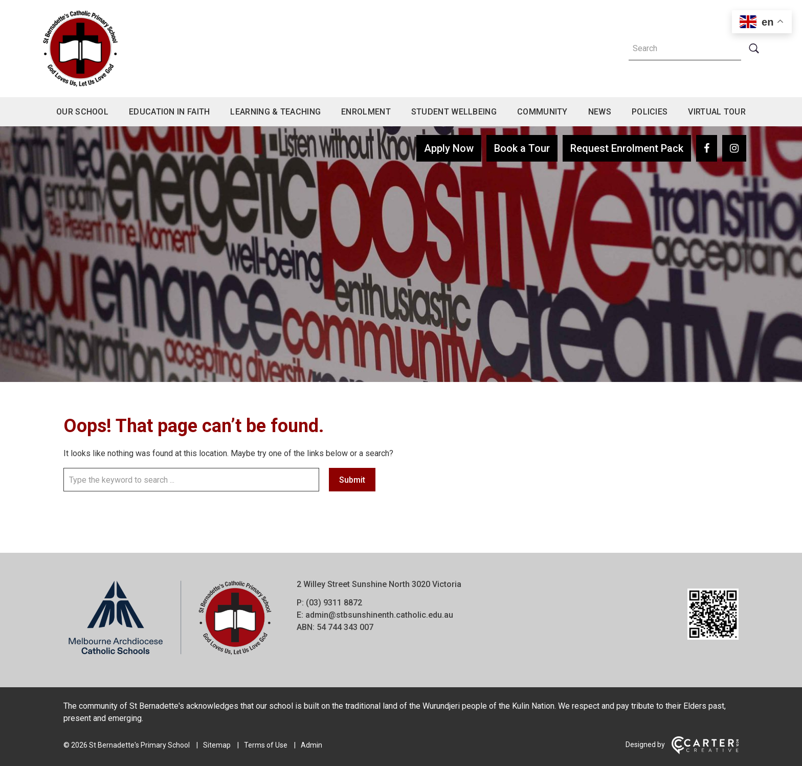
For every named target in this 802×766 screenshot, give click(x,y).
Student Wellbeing (454, 112)
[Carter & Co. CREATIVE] (705, 752)
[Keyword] (685, 48)
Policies (649, 112)
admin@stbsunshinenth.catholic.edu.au (379, 615)
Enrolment (366, 112)
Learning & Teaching (275, 112)
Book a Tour (522, 148)
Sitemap (217, 745)
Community (542, 112)
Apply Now (449, 148)
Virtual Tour (717, 112)
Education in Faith (169, 112)
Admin (311, 745)
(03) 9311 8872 (334, 602)
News (599, 112)
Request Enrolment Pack (626, 148)
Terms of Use (265, 745)
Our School (82, 112)
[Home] (169, 655)
